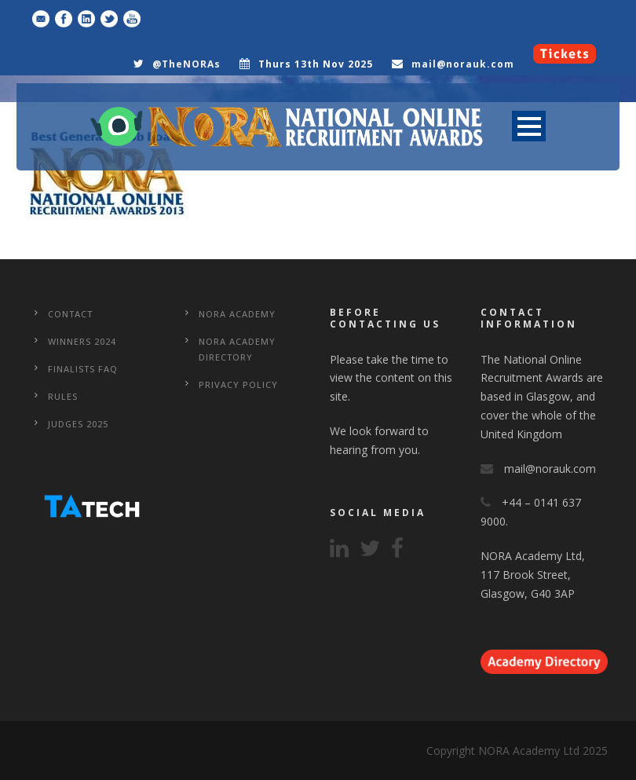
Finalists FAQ (83, 369)
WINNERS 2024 (82, 341)
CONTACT (70, 314)
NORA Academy (237, 314)
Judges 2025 (78, 424)
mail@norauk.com (462, 64)
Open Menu (529, 126)
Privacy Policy (238, 384)
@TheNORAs (186, 64)
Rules (63, 396)
